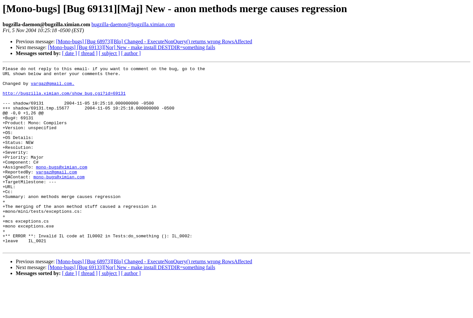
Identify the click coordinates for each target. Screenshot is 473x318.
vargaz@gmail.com (56, 193)
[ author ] (131, 53)
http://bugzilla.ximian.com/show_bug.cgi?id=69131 (64, 99)
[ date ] (69, 53)
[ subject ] (109, 53)
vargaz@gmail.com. (53, 87)
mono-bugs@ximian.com (61, 187)
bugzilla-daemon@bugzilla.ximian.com (133, 24)
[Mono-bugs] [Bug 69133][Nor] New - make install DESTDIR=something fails (131, 47)
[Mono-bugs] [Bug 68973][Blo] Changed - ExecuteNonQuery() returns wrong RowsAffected (154, 41)
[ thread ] (88, 53)
